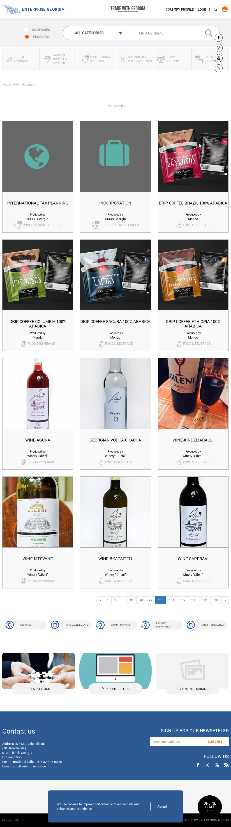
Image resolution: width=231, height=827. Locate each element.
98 (141, 600)
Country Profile (180, 9)
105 (216, 600)
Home (6, 84)
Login (202, 9)
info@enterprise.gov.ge (29, 766)
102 (182, 600)
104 (205, 600)
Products (28, 84)
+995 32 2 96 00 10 (48, 762)
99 (150, 600)
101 (171, 600)
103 (193, 600)
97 (132, 600)
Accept (162, 806)
